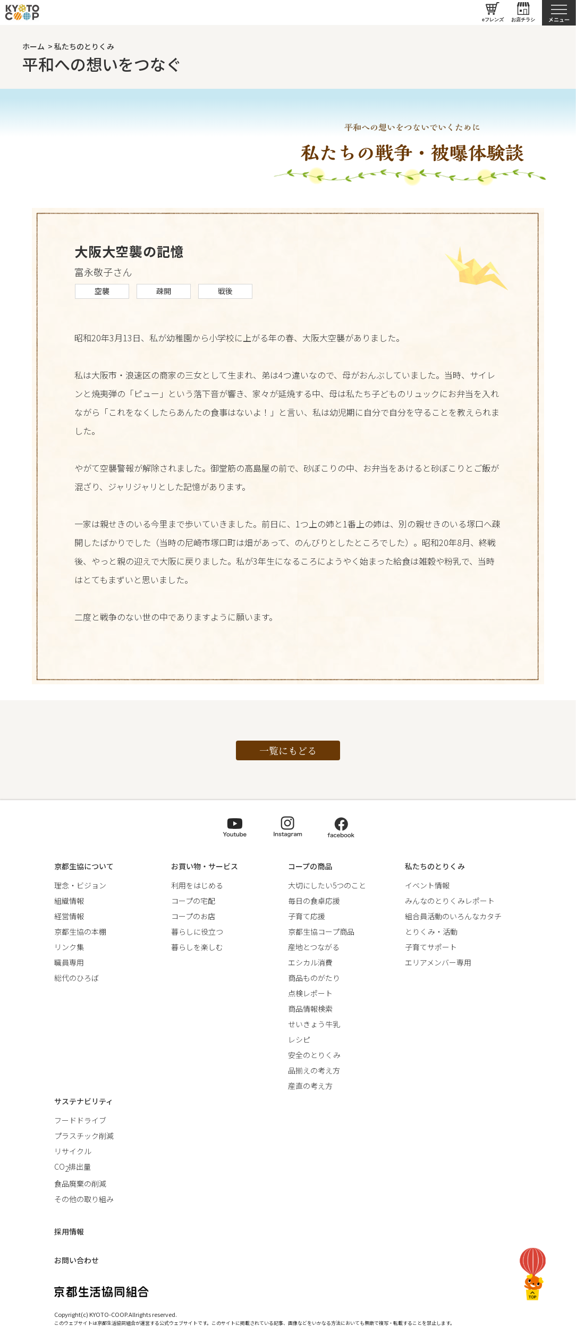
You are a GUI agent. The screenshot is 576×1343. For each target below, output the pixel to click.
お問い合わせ (76, 1260)
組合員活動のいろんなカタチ (453, 916)
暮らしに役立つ (197, 931)
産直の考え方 (310, 1085)
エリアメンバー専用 (438, 962)
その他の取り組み (84, 1199)
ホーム (33, 46)
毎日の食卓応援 (314, 900)
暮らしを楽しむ (197, 947)
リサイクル (72, 1151)
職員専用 (69, 962)
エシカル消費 (310, 962)
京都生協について (84, 866)
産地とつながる (314, 947)
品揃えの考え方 (314, 1070)
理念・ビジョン (80, 885)
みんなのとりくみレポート (450, 900)
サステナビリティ (83, 1101)
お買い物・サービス (204, 866)
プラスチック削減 (84, 1135)
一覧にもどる (288, 750)
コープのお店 (193, 916)
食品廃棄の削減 (80, 1183)
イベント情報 (427, 885)
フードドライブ (80, 1120)
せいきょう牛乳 (314, 1024)
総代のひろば (76, 977)
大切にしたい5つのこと (327, 885)
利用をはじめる (197, 885)
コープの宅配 (193, 900)
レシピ (299, 1039)
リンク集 (69, 947)
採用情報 (69, 1231)
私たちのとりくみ (84, 46)
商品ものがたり (314, 977)
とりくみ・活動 (431, 931)
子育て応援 (306, 916)
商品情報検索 (310, 1008)
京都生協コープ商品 (321, 931)
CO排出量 (72, 1166)
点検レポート (310, 993)
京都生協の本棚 (80, 931)
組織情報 (69, 900)
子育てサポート (431, 947)
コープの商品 (310, 866)
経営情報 (69, 916)
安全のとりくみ (314, 1055)
